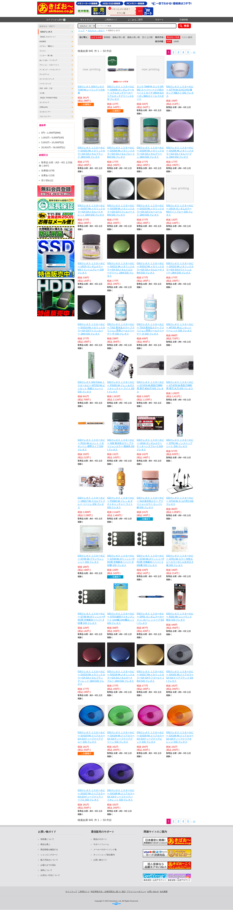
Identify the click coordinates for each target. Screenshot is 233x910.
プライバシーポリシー (136, 892)
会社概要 (164, 892)
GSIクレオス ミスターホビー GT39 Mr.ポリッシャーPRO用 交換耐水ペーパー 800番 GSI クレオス (121, 560)
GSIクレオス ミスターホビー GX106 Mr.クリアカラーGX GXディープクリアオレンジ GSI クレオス (180, 737)
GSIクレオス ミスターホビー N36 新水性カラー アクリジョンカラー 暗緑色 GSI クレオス (120, 445)
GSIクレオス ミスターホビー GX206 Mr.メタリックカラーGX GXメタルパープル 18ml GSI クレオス (180, 152)
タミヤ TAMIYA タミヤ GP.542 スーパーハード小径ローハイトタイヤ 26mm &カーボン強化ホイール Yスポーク (150, 92)
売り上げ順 (147, 37)
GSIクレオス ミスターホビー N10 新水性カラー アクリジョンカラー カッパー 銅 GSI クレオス (150, 503)
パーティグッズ (45, 84)
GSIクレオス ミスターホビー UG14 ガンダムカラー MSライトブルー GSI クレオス (179, 210)
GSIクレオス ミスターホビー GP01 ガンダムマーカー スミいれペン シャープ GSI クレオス (150, 618)
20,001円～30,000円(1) (53, 147)
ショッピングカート (49, 855)
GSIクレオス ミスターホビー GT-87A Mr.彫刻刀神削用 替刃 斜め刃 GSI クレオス (150, 387)
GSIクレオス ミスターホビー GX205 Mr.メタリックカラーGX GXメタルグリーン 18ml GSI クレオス (150, 152)
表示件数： (160, 41)
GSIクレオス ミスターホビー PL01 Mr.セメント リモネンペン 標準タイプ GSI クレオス (91, 445)
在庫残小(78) (48, 170)
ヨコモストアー (45, 112)
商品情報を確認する (49, 849)
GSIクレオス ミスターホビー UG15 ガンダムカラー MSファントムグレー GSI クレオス (91, 268)
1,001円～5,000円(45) (52, 137)
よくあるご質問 (135, 19)
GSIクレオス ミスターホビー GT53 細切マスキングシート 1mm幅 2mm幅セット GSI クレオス (120, 618)
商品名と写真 (173, 37)
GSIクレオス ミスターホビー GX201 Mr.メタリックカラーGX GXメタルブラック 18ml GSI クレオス (91, 152)
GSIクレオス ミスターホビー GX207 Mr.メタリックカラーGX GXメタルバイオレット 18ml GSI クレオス (91, 210)
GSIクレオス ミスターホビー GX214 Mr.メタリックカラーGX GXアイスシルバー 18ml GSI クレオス (91, 329)
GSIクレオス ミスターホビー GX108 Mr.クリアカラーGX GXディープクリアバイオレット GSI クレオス (120, 795)
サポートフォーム (101, 844)
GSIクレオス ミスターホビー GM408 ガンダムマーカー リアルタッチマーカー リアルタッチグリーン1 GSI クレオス (120, 92)
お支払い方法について (50, 875)
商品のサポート (100, 839)
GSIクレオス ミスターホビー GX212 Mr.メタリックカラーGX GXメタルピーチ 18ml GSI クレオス (150, 268)
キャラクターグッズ (46, 79)
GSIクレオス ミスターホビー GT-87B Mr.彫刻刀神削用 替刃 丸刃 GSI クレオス (179, 385)
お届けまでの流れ (48, 865)
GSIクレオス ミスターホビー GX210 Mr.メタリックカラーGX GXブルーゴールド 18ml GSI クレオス (150, 210)
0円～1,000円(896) (51, 132)
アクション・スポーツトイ (49, 65)
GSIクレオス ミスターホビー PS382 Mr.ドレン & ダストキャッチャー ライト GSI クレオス (120, 503)
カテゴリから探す (56, 19)
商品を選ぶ (45, 844)
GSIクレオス (46, 32)
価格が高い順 (133, 37)
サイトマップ (86, 19)
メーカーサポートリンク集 (105, 849)
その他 (41, 93)
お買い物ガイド (100, 860)
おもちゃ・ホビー (47, 26)
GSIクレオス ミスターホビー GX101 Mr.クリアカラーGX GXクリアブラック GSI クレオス (180, 676)
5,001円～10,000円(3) (52, 142)
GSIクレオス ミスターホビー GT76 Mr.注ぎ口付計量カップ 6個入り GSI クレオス (180, 91)
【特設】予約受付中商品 (48, 98)
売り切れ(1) (47, 180)
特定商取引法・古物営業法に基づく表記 (108, 892)
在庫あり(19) (48, 175)
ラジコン (42, 51)
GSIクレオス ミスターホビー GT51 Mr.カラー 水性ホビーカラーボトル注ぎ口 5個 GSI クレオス (179, 560)
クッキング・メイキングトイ (50, 69)
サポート (159, 19)
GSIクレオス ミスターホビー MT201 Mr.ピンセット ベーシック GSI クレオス (179, 327)
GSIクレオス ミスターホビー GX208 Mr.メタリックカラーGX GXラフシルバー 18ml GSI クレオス (120, 210)
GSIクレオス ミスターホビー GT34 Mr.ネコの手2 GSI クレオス (179, 501)
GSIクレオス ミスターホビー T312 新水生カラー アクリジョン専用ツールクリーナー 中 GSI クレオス (121, 329)
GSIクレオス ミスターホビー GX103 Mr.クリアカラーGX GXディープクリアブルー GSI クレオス (91, 737)
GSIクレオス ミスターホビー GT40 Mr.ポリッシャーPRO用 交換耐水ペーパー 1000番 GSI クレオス (150, 560)
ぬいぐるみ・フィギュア (48, 60)
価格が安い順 (118, 37)
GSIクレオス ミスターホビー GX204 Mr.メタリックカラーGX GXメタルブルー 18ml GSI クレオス (120, 152)
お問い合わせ (153, 892)
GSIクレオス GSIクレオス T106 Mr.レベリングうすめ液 (91, 89)
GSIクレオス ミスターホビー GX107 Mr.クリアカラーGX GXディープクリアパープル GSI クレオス (91, 795)
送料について (46, 870)
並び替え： (84, 37)
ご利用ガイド (111, 19)
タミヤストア (44, 102)
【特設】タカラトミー (47, 37)
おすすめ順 (96, 37)
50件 (169, 41)
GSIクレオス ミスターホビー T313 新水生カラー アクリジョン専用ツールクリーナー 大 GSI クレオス (150, 329)
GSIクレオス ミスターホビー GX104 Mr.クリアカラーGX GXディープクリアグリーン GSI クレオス (120, 737)
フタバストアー (45, 116)
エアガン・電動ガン (46, 46)
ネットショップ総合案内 (104, 855)
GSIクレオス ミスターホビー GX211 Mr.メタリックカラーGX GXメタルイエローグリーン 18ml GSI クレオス (120, 269)
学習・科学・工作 (45, 88)
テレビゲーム (44, 74)
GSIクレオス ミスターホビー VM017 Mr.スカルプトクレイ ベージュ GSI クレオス (91, 503)
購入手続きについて (49, 860)
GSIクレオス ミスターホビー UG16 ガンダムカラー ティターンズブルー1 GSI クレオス (150, 445)
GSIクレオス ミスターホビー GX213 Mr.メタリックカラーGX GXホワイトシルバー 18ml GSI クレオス (180, 268)
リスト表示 (187, 37)
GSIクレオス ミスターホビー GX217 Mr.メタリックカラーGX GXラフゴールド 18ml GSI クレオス (150, 676)
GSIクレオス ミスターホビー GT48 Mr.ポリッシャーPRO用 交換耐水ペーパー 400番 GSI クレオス (91, 618)
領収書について (47, 839)
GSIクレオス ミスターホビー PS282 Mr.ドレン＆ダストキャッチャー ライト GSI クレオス (120, 387)
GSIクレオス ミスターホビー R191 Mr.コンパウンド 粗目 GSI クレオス (179, 616)
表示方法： (160, 37)
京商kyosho (43, 107)
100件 (176, 41)
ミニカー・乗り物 (45, 55)
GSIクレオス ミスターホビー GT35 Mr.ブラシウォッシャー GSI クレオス (91, 558)
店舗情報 (183, 19)
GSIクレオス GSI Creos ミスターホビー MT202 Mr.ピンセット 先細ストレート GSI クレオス (91, 387)
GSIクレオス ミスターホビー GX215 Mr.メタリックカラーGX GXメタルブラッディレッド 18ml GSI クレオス (91, 677)
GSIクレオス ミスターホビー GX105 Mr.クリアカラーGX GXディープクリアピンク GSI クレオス (150, 737)
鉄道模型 (42, 41)
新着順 (107, 37)
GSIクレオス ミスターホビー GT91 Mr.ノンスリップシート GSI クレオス (179, 443)
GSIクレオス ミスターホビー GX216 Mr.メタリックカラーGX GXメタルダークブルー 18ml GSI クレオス (120, 676)
